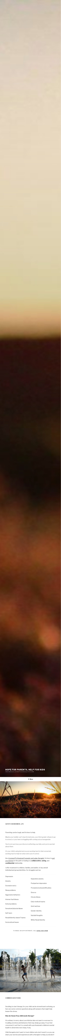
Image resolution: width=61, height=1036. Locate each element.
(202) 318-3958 (42, 930)
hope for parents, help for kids (25, 769)
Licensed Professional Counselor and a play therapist (26, 858)
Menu (30, 779)
